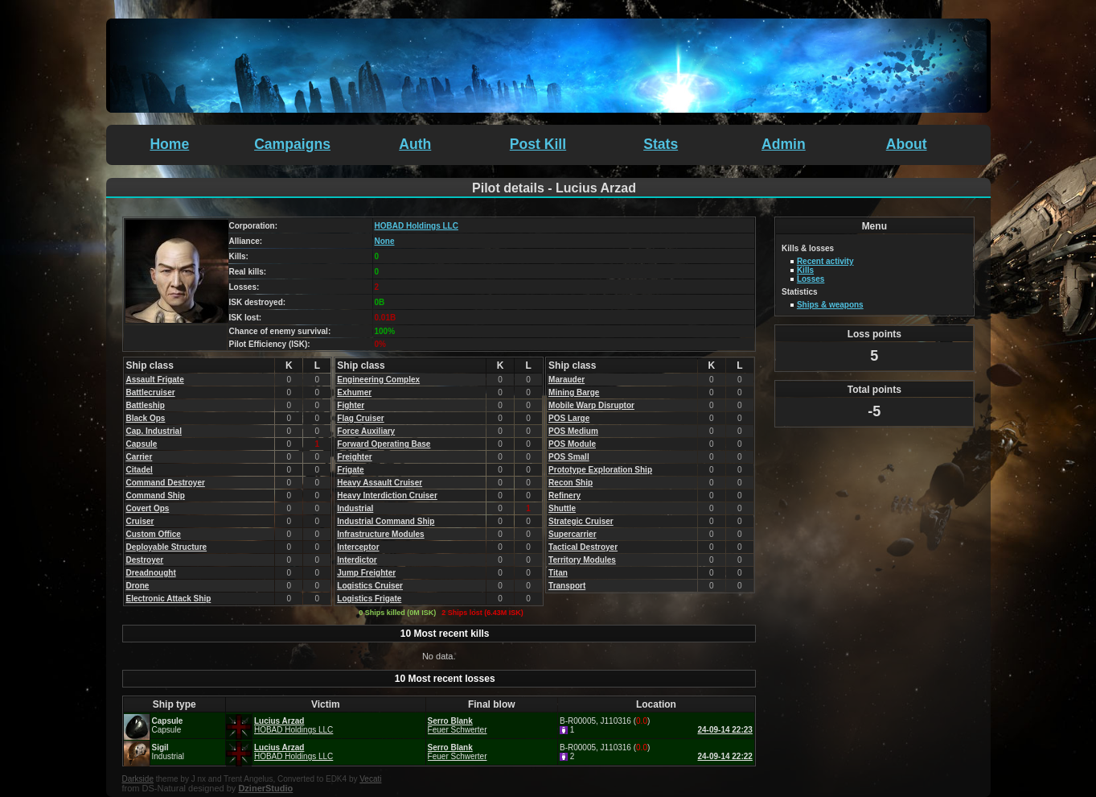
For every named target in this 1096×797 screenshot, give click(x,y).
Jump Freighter (366, 572)
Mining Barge (573, 392)
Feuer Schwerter (457, 729)
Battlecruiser (150, 392)
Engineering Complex (378, 379)
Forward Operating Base (383, 444)
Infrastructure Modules (380, 534)
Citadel (139, 469)
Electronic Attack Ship (168, 598)
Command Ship (155, 495)
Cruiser (140, 521)
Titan (558, 572)
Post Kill (538, 144)
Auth (415, 144)
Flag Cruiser (360, 418)
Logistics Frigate (369, 598)
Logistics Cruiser (370, 585)
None (385, 241)
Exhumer (354, 392)
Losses (810, 279)
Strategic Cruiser (581, 521)
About (906, 144)
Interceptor (358, 547)
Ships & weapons (830, 304)
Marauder (566, 379)
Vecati (370, 778)
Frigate (350, 469)
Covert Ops (148, 508)
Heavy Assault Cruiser (379, 482)
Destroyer (145, 559)
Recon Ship (570, 482)
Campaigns (292, 144)
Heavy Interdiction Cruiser (387, 495)
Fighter (350, 405)
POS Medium (573, 431)
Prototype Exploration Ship (600, 469)
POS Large (568, 418)
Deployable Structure (166, 547)
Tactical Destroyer (583, 547)
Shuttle (562, 508)
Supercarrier (572, 534)
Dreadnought (151, 572)
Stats (660, 144)
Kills (805, 270)
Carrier (139, 456)
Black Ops (146, 418)
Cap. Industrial (154, 431)
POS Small (568, 456)
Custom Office (153, 534)
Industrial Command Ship (385, 521)
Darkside (138, 778)
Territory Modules (582, 559)
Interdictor (356, 559)
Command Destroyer (165, 482)
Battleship (145, 405)
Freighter (354, 456)
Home (169, 144)
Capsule (142, 444)
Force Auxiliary (366, 431)
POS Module (572, 444)
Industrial (355, 508)
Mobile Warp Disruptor (591, 405)
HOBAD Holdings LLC (416, 225)
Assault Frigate (155, 379)
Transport (566, 585)
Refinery (564, 495)
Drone (138, 585)
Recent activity (825, 261)
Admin (783, 144)
